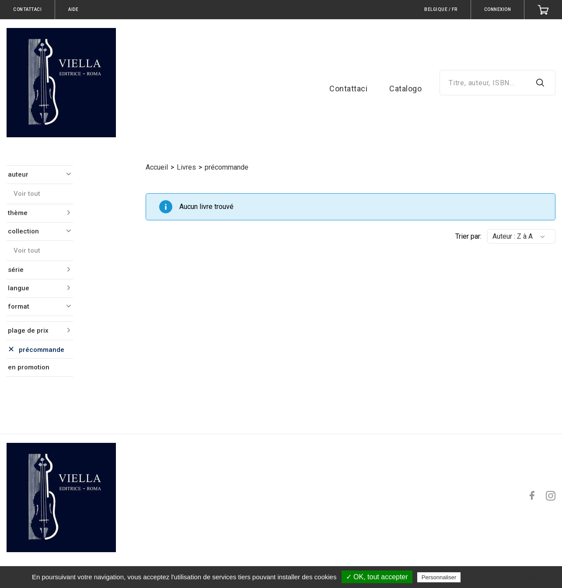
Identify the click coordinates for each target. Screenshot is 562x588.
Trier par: (468, 236)
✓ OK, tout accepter (377, 577)
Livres (186, 167)
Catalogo (405, 88)
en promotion (28, 367)
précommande (226, 167)
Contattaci (348, 88)
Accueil (157, 167)
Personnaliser (439, 577)
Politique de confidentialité (500, 577)
